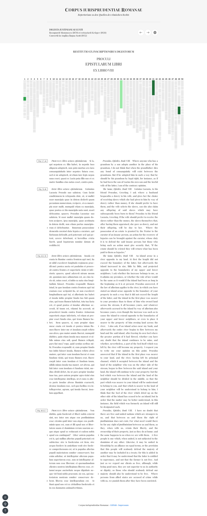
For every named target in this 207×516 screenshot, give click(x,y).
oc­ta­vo (71, 160)
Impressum (123, 505)
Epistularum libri (103, 63)
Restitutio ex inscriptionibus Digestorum (103, 51)
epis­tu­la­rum (81, 160)
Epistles (116, 160)
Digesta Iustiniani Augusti (66, 29)
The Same (107, 188)
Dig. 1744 (42, 161)
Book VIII (125, 160)
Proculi (104, 59)
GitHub (113, 505)
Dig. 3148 (42, 189)
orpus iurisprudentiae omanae (103, 9)
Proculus (107, 160)
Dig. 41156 (41, 256)
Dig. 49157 (41, 410)
